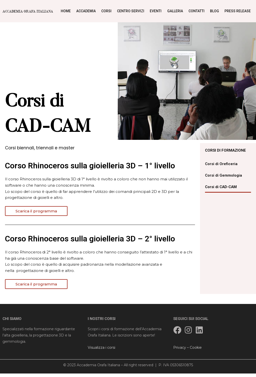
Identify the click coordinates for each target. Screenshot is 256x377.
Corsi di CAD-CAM (221, 187)
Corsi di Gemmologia (223, 175)
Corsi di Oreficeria (221, 164)
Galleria (175, 11)
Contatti (196, 11)
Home (66, 11)
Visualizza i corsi (101, 347)
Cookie (196, 347)
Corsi (106, 11)
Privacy (179, 347)
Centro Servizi (130, 11)
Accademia (86, 11)
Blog (214, 11)
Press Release (237, 11)
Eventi (156, 11)
